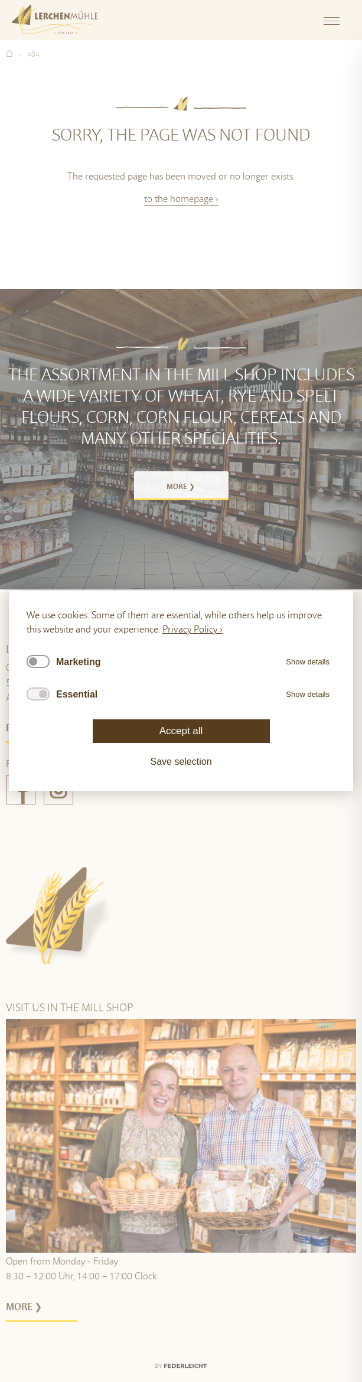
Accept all (181, 731)
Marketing (78, 662)
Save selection (180, 762)
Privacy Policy (189, 629)
